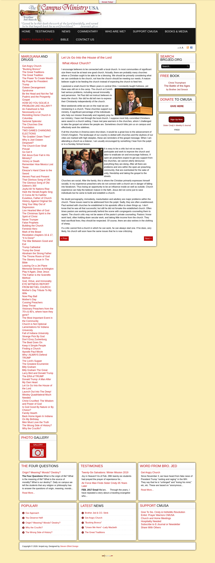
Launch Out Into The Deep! (36, 391)
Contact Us (85, 39)
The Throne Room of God (36, 256)
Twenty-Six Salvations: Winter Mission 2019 (105, 472)
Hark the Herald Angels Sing (37, 192)
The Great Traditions (33, 72)
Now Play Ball (29, 296)
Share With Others (151, 527)
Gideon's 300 (29, 185)
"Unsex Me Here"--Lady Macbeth (101, 527)
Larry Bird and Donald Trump (37, 373)
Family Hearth (29, 413)
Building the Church (32, 225)
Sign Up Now (176, 119)
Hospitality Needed (151, 521)
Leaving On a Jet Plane (34, 265)
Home (26, 31)
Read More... (28, 493)
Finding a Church (31, 348)
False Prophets (30, 222)
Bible (65, 39)
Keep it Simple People (34, 345)
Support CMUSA (145, 31)
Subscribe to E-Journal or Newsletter (160, 524)
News (66, 31)
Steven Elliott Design (69, 546)
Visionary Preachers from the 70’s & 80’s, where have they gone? (37, 311)
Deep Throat (29, 305)
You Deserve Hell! (34, 518)
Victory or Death (30, 161)
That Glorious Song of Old (36, 179)
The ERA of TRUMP (33, 376)
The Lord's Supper (32, 361)
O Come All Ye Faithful (34, 195)
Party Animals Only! (37, 39)
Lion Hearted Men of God (35, 210)
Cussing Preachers (32, 302)
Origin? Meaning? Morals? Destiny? (41, 472)
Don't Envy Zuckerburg (34, 339)
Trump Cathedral (31, 247)
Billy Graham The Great (34, 370)
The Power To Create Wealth (37, 78)
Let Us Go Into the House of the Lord (86, 57)
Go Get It (27, 152)
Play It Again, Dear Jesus (35, 271)
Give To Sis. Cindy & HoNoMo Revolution (163, 512)
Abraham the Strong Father (36, 253)
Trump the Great (31, 250)
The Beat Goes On (32, 342)
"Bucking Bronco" (31, 69)
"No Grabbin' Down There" (36, 136)
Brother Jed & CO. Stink (96, 513)
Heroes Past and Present (35, 176)
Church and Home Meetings (156, 518)
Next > (148, 238)
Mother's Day (29, 299)
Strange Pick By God (33, 336)
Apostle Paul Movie (32, 351)
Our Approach (32, 513)
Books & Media (176, 31)
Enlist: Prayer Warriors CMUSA (157, 515)
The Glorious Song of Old (35, 182)
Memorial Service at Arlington (38, 268)
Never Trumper (30, 219)
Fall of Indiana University (35, 333)
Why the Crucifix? (31, 428)
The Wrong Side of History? (37, 425)
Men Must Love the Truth (35, 422)
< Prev (64, 238)
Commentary (88, 31)
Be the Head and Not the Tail (37, 93)
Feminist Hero (29, 228)
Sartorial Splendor (32, 121)
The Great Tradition (32, 75)
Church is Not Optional (34, 324)
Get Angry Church (31, 66)
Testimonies (44, 31)
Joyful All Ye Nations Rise (35, 189)
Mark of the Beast (31, 231)
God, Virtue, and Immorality (37, 281)
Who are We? (115, 31)
